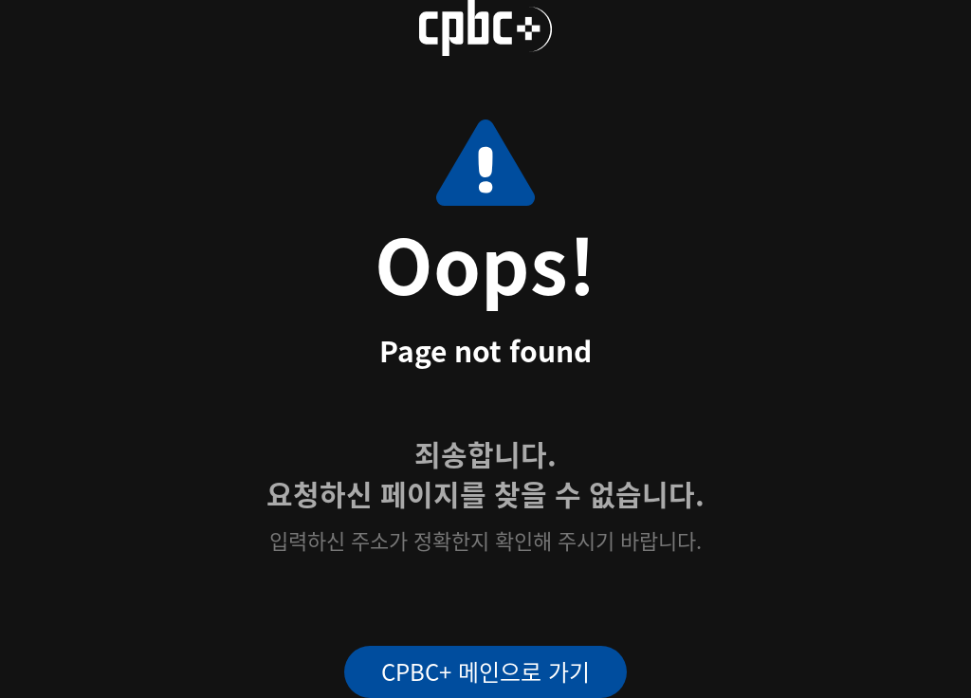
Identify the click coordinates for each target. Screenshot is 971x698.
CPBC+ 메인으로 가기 (485, 671)
